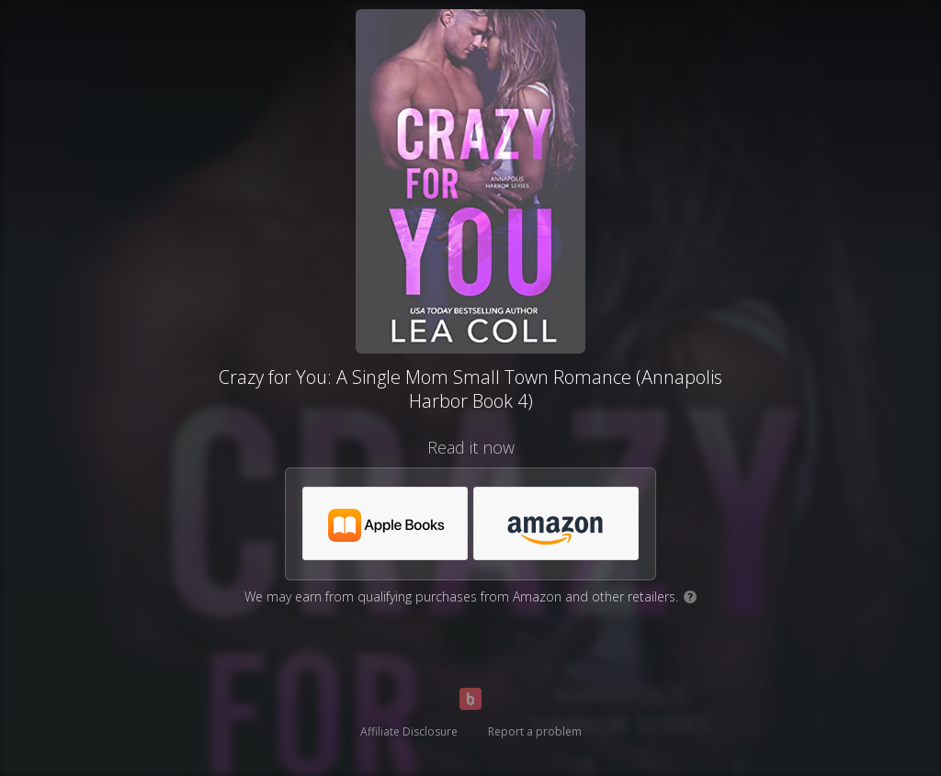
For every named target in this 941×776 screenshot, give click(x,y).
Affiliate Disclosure (409, 731)
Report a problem (535, 731)
